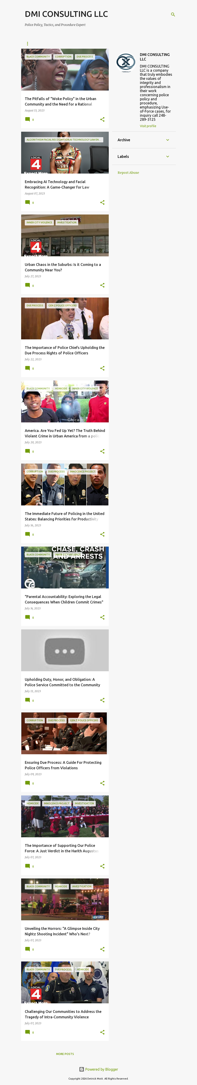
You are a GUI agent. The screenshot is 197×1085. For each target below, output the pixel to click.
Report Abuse (128, 173)
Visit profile (148, 126)
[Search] (173, 14)
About (48, 43)
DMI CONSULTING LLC (66, 13)
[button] (102, 120)
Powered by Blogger (98, 1069)
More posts (65, 1053)
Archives (71, 43)
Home (29, 43)
